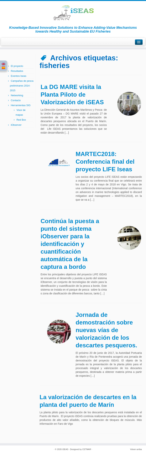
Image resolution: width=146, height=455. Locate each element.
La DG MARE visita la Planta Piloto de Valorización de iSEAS (72, 94)
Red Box (21, 119)
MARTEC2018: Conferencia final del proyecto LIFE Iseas (105, 162)
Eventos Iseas (18, 75)
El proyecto (17, 66)
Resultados (17, 71)
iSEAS (65, 449)
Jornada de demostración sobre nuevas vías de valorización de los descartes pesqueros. (106, 330)
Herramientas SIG (21, 105)
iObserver (16, 124)
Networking (17, 95)
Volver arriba (136, 449)
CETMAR (86, 449)
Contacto (16, 100)
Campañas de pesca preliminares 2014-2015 (21, 85)
